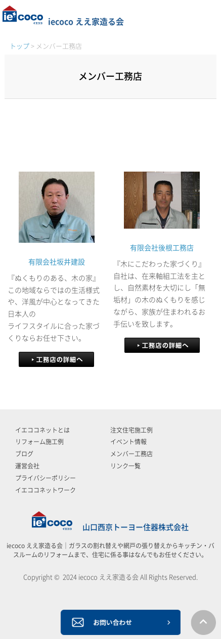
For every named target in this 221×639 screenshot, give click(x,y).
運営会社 (27, 466)
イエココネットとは (42, 430)
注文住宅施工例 (131, 430)
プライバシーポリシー (45, 478)
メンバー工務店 (131, 454)
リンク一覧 (125, 466)
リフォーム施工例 (39, 442)
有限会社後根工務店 (162, 247)
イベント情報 (128, 442)
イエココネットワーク (45, 490)
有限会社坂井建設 (56, 261)
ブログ (24, 454)
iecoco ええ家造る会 (63, 22)
